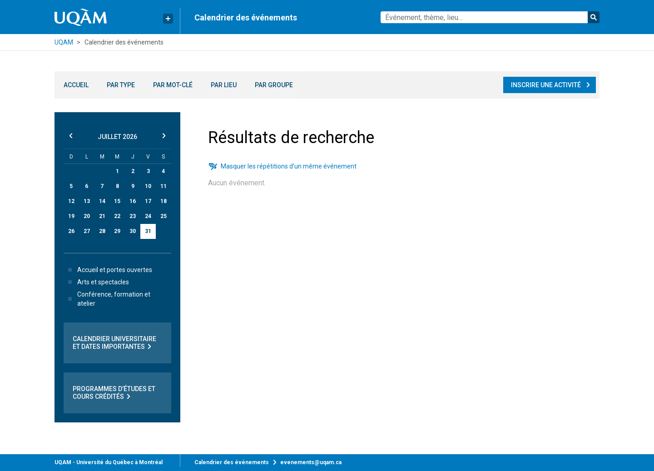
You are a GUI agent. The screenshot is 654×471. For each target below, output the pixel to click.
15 (117, 201)
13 (87, 201)
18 (163, 201)
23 (132, 216)
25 (163, 216)
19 (71, 216)
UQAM (63, 42)
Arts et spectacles (96, 282)
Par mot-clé (173, 85)
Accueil (76, 85)
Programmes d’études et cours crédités (114, 393)
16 (132, 201)
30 (132, 231)
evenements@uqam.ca (311, 462)
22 (117, 216)
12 (71, 201)
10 (148, 186)
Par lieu (224, 85)
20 (87, 216)
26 (71, 231)
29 (117, 231)
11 (163, 186)
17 (148, 201)
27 (87, 231)
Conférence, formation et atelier (107, 299)
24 (148, 216)
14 (102, 201)
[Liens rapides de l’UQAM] (168, 19)
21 (102, 216)
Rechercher (594, 17)
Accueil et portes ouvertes (108, 269)
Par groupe (274, 85)
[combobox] (490, 17)
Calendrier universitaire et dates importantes (114, 343)
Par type (121, 85)
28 (102, 231)
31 (148, 231)
